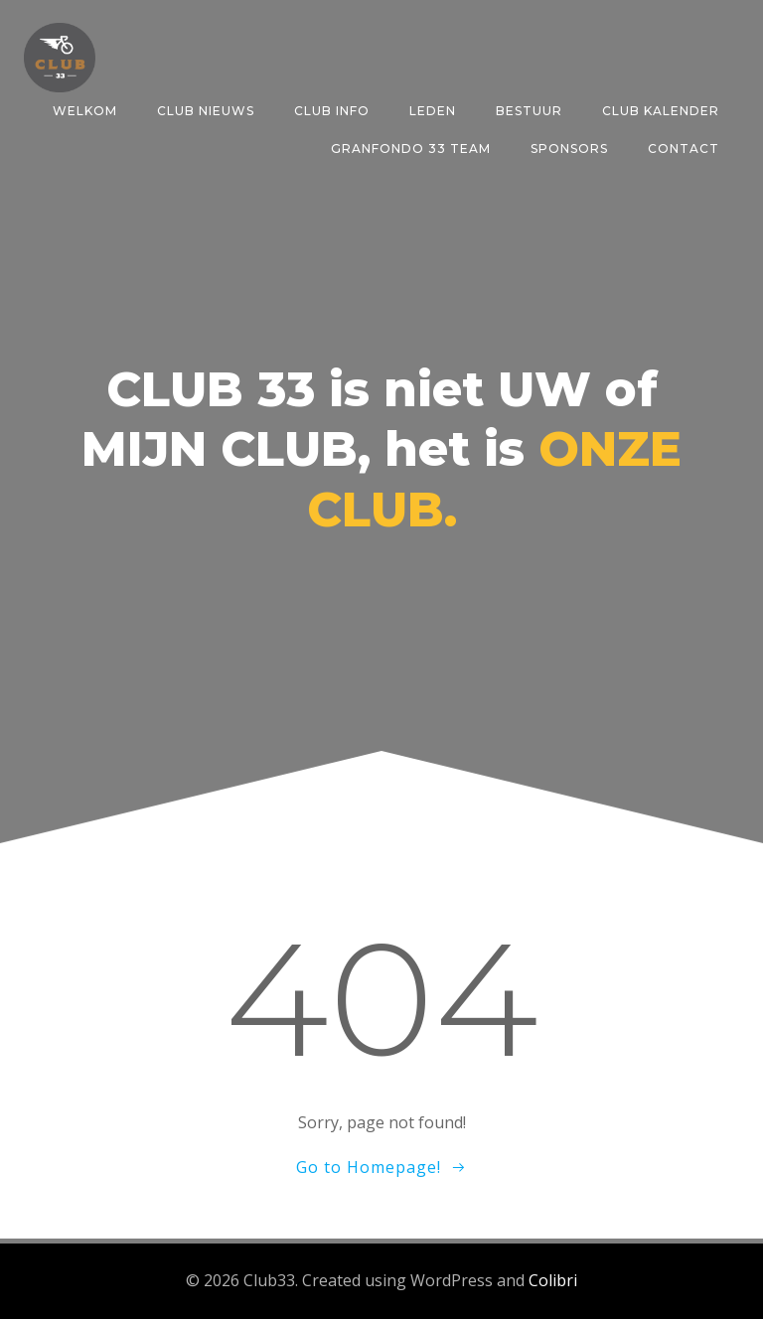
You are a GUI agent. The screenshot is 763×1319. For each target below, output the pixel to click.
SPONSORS (569, 148)
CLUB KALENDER (660, 110)
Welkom (85, 110)
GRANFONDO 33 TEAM (411, 148)
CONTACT (683, 148)
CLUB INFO (332, 110)
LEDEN (432, 110)
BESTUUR (529, 110)
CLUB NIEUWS (205, 110)
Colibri (553, 1280)
